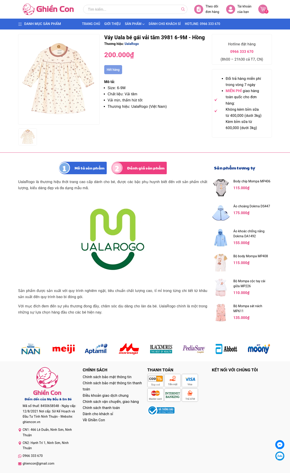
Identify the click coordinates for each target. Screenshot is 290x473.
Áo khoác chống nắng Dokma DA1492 (248, 233)
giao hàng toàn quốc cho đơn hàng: (242, 97)
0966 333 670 (242, 51)
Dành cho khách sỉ (98, 414)
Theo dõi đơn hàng (206, 9)
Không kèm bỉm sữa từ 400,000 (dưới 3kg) (243, 112)
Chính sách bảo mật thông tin (107, 377)
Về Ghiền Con (94, 420)
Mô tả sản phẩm (90, 168)
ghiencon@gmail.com (38, 463)
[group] (58, 79)
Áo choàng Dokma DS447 (251, 206)
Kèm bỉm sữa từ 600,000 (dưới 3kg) (241, 125)
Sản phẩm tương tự (234, 168)
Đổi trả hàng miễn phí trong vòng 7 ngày (243, 81)
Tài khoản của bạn (238, 9)
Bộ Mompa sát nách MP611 (247, 308)
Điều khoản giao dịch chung (106, 395)
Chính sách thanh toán (101, 408)
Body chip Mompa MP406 (252, 181)
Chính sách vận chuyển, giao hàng (111, 401)
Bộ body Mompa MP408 (250, 256)
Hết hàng (113, 69)
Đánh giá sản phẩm (145, 168)
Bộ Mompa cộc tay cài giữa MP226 (249, 283)
